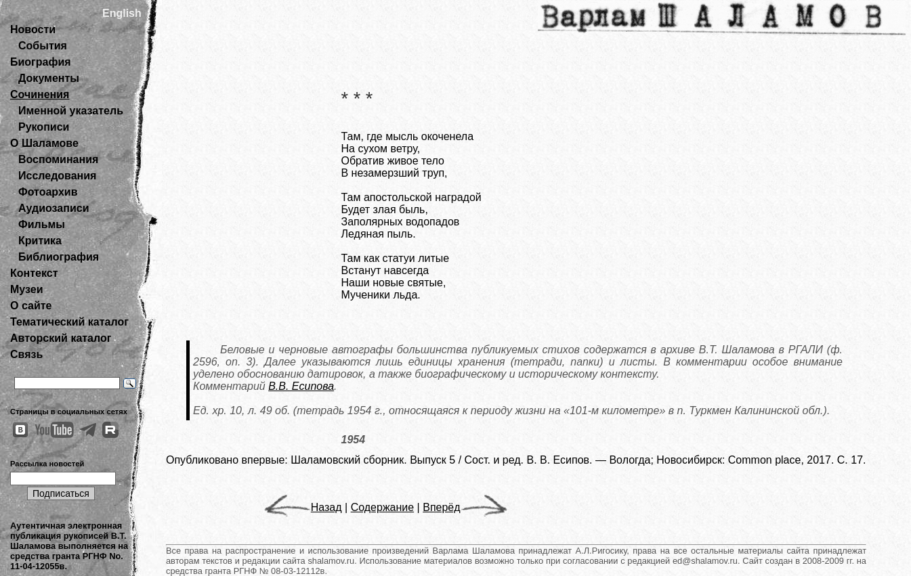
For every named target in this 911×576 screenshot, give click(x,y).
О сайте (30, 305)
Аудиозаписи (53, 208)
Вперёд (465, 507)
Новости (33, 29)
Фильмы (41, 224)
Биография (40, 62)
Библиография (58, 257)
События (42, 45)
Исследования (57, 175)
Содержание (383, 507)
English (122, 13)
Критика (40, 240)
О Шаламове (44, 143)
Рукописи (43, 127)
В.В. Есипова (301, 386)
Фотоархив (47, 192)
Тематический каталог (69, 322)
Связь (26, 354)
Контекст (34, 273)
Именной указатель (70, 110)
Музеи (26, 289)
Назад (303, 507)
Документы (48, 78)
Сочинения (39, 94)
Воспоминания (58, 159)
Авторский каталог (60, 338)
